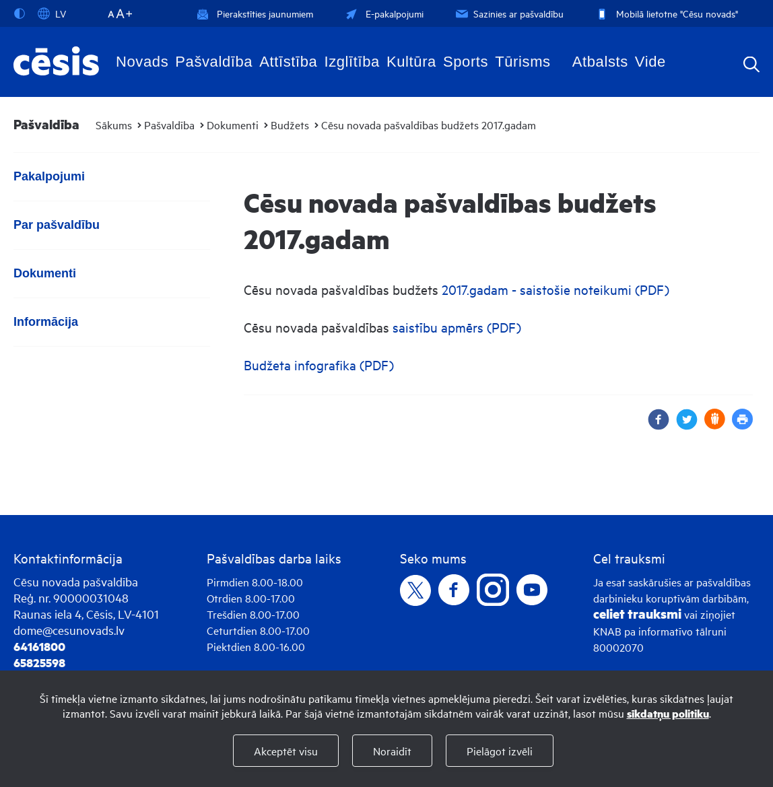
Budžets (290, 124)
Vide (650, 61)
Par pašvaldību (56, 225)
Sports (465, 61)
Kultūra (411, 61)
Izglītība (352, 61)
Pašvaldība (214, 61)
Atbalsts (600, 61)
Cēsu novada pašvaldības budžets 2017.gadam (428, 124)
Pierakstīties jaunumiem (255, 13)
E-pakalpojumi (383, 13)
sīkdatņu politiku (668, 713)
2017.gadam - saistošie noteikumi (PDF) (555, 289)
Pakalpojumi (49, 176)
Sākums (114, 124)
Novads (142, 61)
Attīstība (288, 61)
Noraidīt (392, 750)
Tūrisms (522, 61)
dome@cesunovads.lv (69, 630)
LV (52, 13)
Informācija (45, 322)
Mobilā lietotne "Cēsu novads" (665, 13)
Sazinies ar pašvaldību (508, 13)
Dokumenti (233, 124)
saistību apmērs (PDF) (457, 326)
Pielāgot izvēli (500, 750)
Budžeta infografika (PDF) (319, 364)
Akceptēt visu (286, 750)
